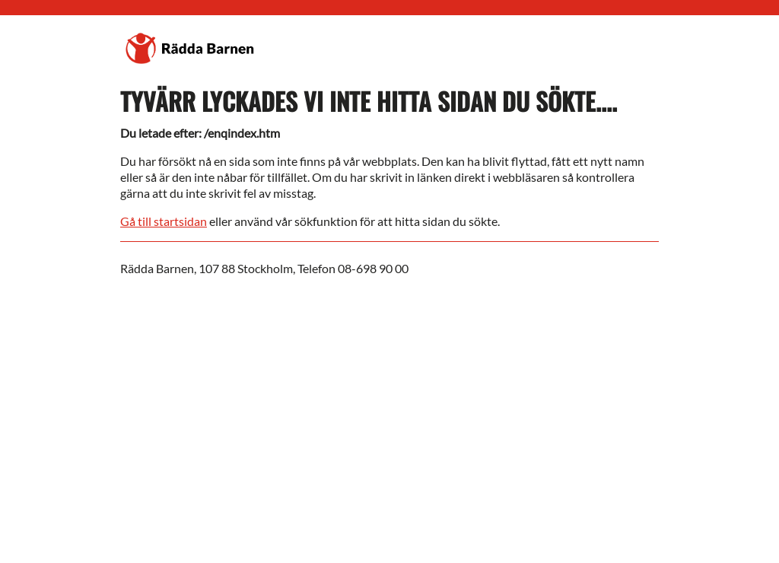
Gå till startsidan (163, 221)
